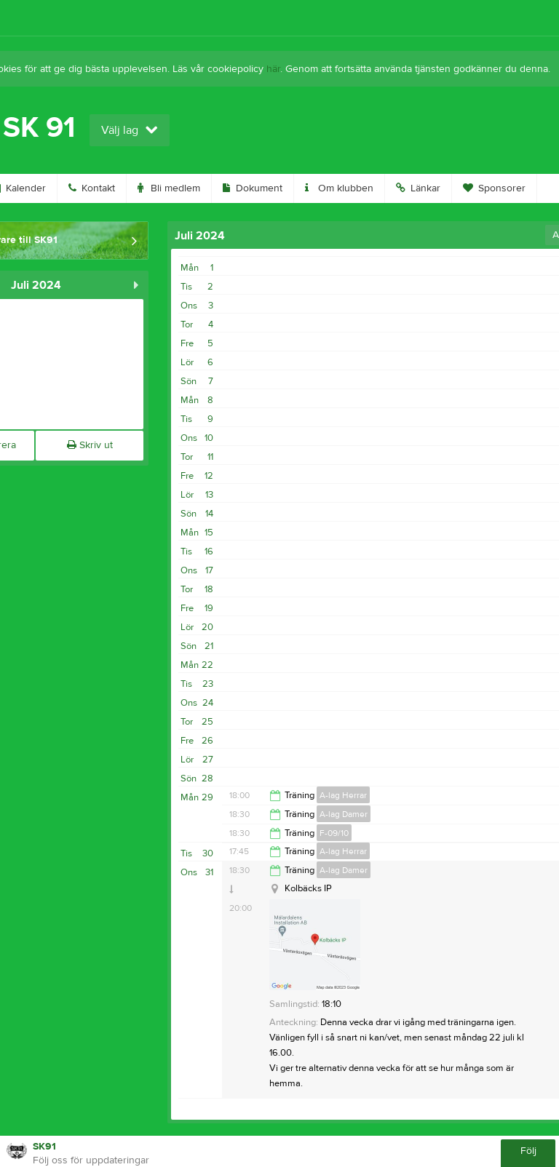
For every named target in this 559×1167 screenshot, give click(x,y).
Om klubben (339, 188)
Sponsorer (494, 188)
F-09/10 (334, 833)
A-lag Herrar (343, 795)
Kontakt (91, 188)
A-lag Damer (344, 814)
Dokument (252, 188)
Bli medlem (169, 188)
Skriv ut (90, 445)
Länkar (418, 188)
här (273, 69)
